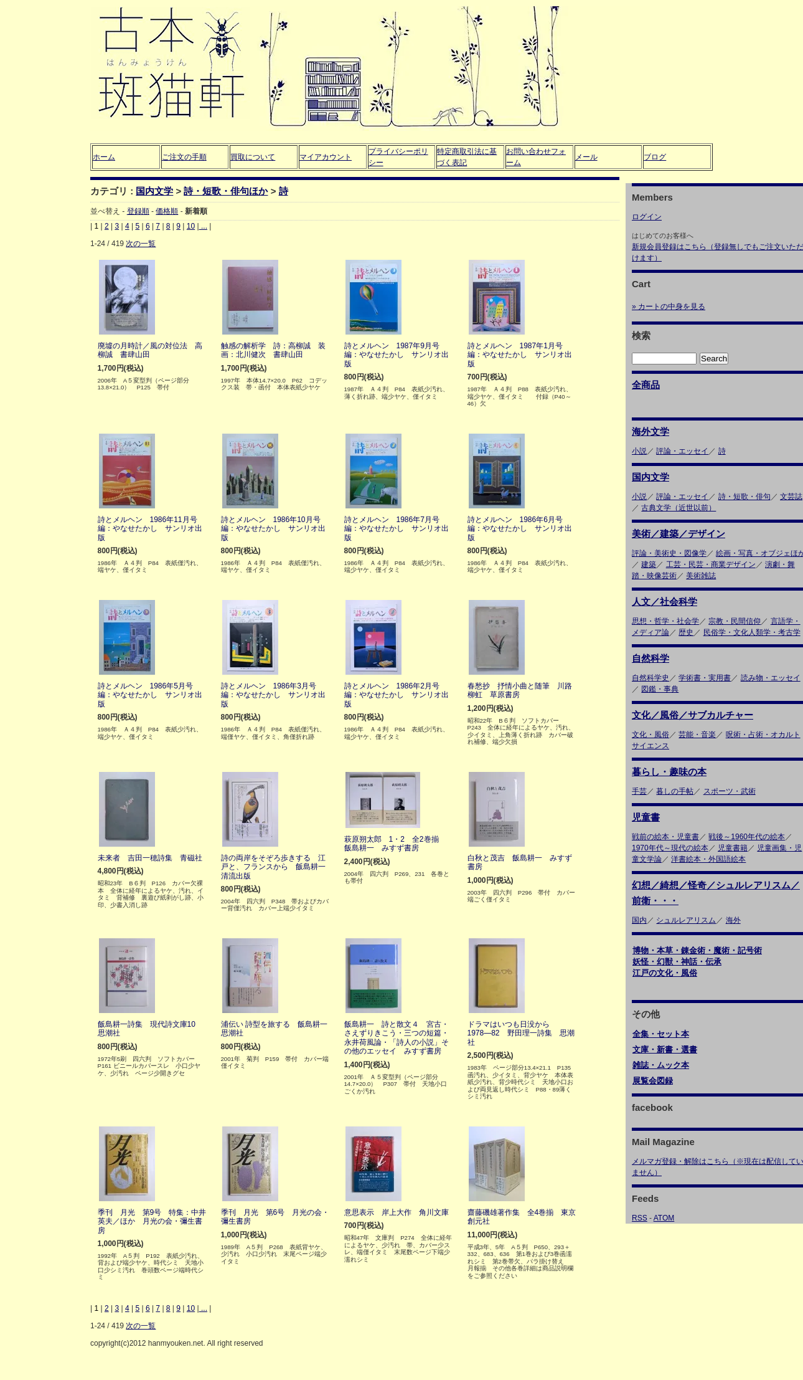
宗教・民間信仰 (734, 621)
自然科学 (650, 658)
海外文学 (650, 431)
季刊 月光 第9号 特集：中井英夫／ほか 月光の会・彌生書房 (152, 1221)
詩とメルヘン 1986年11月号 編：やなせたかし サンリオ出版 (151, 528)
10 (191, 226)
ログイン (647, 216)
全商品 (646, 384)
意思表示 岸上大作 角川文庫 (396, 1212)
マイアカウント (325, 157)
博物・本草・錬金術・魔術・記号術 (697, 950)
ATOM (664, 1218)
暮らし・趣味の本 (669, 771)
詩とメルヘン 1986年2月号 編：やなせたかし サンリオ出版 (396, 695)
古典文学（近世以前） (678, 507)
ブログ (655, 157)
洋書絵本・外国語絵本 (708, 859)
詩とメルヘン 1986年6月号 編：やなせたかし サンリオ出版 (519, 528)
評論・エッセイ (682, 451)
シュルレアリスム (686, 920)
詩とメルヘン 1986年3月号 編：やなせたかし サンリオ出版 (273, 695)
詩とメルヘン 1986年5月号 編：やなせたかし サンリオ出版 (150, 695)
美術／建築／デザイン (678, 533)
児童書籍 (733, 848)
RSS (639, 1218)
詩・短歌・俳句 (744, 496)
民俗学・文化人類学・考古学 (752, 632)
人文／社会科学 (664, 601)
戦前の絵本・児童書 (665, 836)
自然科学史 (650, 677)
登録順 (138, 211)
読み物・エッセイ (771, 677)
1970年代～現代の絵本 (670, 848)
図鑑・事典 (660, 689)
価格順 (167, 211)
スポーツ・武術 (729, 791)
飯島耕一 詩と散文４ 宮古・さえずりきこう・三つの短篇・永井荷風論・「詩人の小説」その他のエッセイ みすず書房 (396, 1037)
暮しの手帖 (674, 791)
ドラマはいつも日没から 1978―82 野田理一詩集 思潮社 (521, 1033)
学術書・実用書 (705, 677)
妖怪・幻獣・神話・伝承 (676, 961)
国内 (639, 920)
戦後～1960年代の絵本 (746, 836)
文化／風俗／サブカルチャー (692, 715)
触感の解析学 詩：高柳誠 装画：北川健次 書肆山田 (273, 350)
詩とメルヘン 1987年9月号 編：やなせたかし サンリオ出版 (396, 354)
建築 (648, 564)
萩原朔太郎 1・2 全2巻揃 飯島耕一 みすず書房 (395, 843)
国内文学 (154, 191)
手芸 (639, 791)
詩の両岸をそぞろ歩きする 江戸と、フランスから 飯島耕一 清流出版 (277, 867)
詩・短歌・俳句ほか (226, 191)
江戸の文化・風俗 (664, 973)
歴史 (686, 632)
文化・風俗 (650, 734)
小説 (639, 451)
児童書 (646, 817)
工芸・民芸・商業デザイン (711, 564)
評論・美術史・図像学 (669, 553)
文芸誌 (791, 496)
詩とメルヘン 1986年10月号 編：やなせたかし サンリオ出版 (274, 528)
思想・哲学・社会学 (665, 621)
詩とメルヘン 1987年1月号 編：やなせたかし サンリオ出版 (519, 354)
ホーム (104, 157)
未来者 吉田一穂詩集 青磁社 (150, 858)
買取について (252, 157)
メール (586, 157)
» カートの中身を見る (668, 306)
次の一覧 (141, 243)
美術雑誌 (701, 575)
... (203, 226)
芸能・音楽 (697, 734)
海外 (733, 920)
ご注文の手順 (184, 157)
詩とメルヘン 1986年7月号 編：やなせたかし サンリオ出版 (396, 528)
